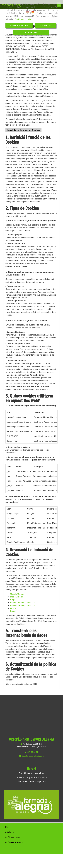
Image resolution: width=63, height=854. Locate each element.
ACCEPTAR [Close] (31, 32)
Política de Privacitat (14, 842)
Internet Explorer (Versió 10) (23, 605)
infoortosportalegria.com (33, 756)
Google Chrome (17, 594)
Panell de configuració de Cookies (23, 130)
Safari (12, 611)
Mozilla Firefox (16, 597)
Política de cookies (23, 19)
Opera (13, 608)
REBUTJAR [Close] (45, 26)
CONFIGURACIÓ (19, 26)
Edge (12, 600)
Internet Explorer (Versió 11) (23, 602)
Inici (7, 826)
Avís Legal (9, 832)
